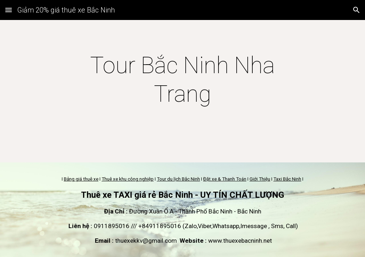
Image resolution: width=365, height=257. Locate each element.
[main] (182, 80)
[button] (8, 10)
